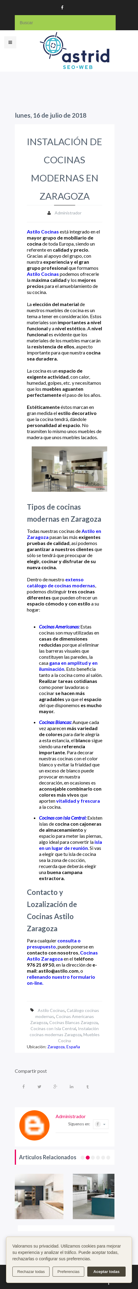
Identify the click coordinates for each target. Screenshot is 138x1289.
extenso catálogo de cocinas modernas (61, 582)
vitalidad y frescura (78, 801)
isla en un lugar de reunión (70, 845)
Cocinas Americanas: (59, 626)
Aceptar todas (106, 1271)
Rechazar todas (31, 1271)
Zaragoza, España (63, 1046)
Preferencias (68, 1271)
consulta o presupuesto (54, 943)
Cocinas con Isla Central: (62, 818)
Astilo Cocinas (43, 231)
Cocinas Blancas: (55, 722)
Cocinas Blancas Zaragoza (73, 1022)
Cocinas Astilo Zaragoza (62, 955)
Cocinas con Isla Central (53, 1028)
